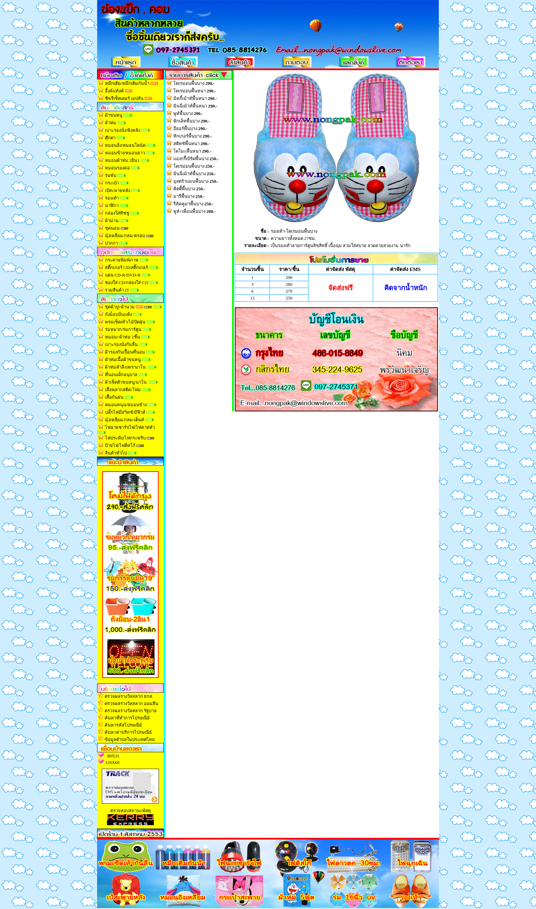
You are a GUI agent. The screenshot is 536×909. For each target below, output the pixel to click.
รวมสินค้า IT (117, 290)
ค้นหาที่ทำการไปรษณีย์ (127, 717)
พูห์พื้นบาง (188, 113)
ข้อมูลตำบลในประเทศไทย (130, 739)
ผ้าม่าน (112, 220)
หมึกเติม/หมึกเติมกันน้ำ (127, 83)
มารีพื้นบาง (189, 196)
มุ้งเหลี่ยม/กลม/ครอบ (125, 235)
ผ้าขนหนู (113, 115)
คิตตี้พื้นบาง (189, 188)
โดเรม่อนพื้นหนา (194, 90)
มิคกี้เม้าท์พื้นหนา (195, 98)
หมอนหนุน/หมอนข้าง (126, 404)
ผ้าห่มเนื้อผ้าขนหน (123, 359)
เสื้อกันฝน (114, 397)
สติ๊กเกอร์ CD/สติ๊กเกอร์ (126, 267)
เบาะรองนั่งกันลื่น (122, 344)
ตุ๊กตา (110, 137)
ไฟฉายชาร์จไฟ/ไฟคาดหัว (130, 427)
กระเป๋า (112, 182)
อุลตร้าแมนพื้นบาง (196, 181)
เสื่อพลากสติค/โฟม (123, 389)
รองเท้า (112, 198)
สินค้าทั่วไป (116, 453)
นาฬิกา (112, 205)
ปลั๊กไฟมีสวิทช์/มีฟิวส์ (125, 412)
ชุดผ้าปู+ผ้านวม (120, 306)
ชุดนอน (112, 228)
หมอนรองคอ (117, 167)
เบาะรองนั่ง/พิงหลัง (122, 130)
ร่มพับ (110, 175)
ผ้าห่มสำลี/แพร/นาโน (125, 367)
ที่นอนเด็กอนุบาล (121, 374)
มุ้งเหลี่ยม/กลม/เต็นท (124, 419)
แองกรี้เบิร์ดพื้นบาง (196, 158)
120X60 (112, 762)
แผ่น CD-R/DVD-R (122, 275)
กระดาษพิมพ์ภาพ (121, 260)
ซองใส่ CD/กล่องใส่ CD (126, 282)
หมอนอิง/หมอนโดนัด (125, 145)
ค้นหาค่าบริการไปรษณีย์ (128, 732)
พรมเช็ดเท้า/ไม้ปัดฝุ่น (125, 321)
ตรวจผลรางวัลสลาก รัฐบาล (131, 710)
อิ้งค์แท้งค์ (114, 90)
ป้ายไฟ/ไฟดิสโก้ (120, 445)
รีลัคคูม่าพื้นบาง (193, 203)
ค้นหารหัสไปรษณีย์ (123, 725)
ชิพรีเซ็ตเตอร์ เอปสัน (124, 98)
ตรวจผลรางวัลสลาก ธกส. (129, 696)
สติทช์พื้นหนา (191, 143)
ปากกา (111, 243)
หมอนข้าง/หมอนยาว (125, 152)
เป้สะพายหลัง (117, 190)
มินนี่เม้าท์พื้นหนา (195, 105)
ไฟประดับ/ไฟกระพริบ (125, 437)
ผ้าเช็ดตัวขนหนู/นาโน (126, 382)
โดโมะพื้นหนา (192, 151)
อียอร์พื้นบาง (190, 128)
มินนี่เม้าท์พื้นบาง (194, 173)
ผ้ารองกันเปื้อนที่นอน (124, 352)
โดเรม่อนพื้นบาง (194, 83)
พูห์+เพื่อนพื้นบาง (194, 211)
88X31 (113, 755)
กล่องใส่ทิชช (117, 213)
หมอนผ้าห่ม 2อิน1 (122, 160)
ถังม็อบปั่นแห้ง (118, 314)
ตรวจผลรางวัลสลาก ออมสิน (131, 703)
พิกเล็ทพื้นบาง (191, 121)
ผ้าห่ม (110, 122)
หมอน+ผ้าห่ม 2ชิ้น (122, 337)
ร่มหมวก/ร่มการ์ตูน (123, 329)
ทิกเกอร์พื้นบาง (192, 136)
